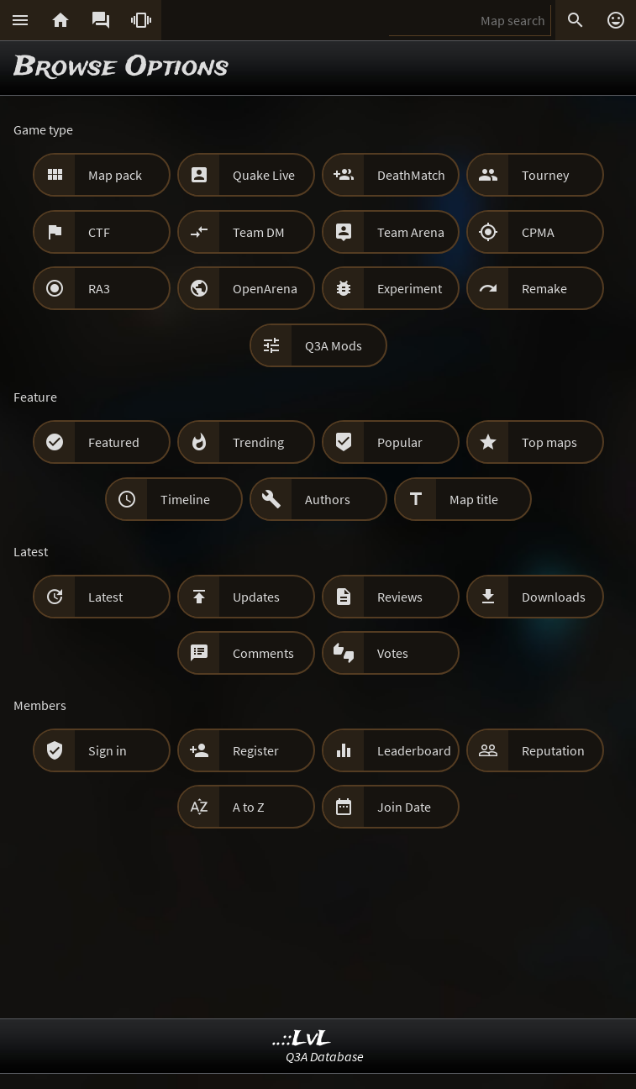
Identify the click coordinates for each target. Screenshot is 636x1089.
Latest (105, 596)
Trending (258, 442)
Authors (327, 499)
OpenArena (265, 288)
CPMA (538, 232)
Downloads (554, 596)
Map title (473, 499)
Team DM (259, 232)
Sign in (107, 750)
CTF (99, 232)
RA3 (99, 288)
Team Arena (410, 232)
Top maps (549, 442)
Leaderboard (414, 750)
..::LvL (302, 1039)
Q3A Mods (333, 345)
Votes (392, 652)
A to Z (249, 806)
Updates (256, 596)
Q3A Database (325, 1056)
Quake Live (264, 174)
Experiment (409, 288)
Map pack (115, 174)
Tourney (545, 174)
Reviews (400, 596)
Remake (544, 288)
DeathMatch (411, 174)
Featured (113, 442)
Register (256, 750)
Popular (400, 442)
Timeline (185, 499)
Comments (263, 652)
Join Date (404, 806)
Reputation (553, 750)
